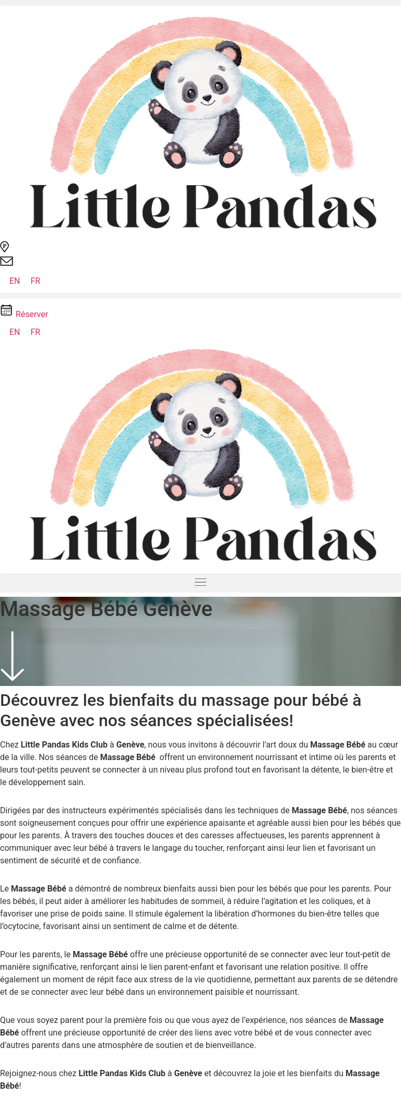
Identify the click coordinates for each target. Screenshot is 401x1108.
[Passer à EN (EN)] (15, 281)
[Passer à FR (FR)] (36, 281)
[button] (200, 3)
